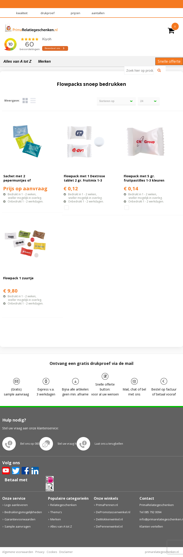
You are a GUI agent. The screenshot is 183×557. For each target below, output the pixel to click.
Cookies (52, 552)
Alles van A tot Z (17, 61)
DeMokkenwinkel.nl (109, 519)
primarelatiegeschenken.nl (162, 552)
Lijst (33, 100)
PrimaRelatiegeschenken (157, 505)
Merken (44, 61)
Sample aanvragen (18, 526)
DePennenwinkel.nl (109, 526)
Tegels (25, 100)
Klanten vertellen (151, 526)
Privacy (39, 552)
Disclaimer (66, 552)
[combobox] (140, 70)
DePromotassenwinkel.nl (113, 512)
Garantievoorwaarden (20, 519)
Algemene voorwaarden (17, 552)
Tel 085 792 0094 (150, 512)
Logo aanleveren (16, 505)
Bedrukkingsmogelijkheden (23, 512)
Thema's (56, 512)
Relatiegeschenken (63, 505)
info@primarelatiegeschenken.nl (160, 519)
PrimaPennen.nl (107, 505)
